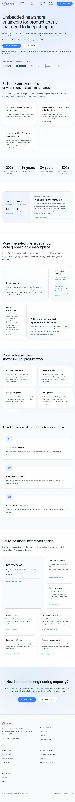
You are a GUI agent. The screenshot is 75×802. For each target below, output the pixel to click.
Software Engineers (8, 750)
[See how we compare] (66, 326)
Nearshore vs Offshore (46, 762)
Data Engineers (6, 754)
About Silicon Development (10, 738)
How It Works (31, 3)
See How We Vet (30, 45)
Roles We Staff (21, 3)
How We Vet (42, 3)
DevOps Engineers (7, 758)
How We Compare (45, 739)
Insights (4, 777)
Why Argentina (44, 758)
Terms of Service (68, 793)
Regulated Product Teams (47, 750)
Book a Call (5, 781)
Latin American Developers (48, 754)
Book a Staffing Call (65, 3)
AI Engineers (6, 762)
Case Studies (51, 3)
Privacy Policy (58, 793)
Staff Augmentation (45, 727)
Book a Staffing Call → (11, 45)
